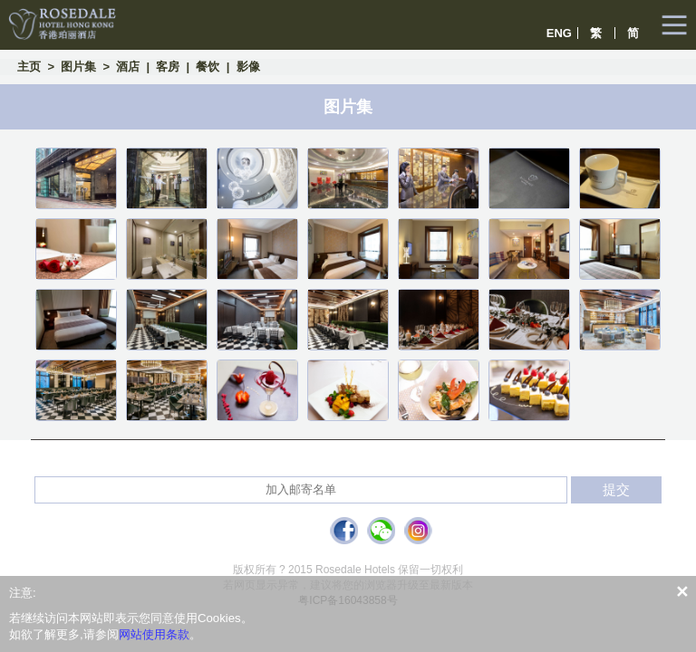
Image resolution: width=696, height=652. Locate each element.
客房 (167, 66)
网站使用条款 (154, 634)
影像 (248, 66)
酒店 (128, 66)
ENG (559, 33)
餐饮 (207, 66)
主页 (29, 66)
